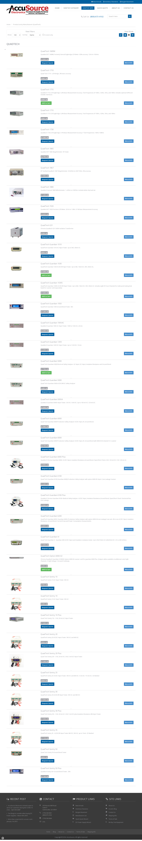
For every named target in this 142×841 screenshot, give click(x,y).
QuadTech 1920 (47, 206)
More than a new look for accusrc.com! (21, 820)
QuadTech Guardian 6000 (51, 419)
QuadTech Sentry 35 (49, 731)
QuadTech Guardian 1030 (51, 264)
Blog (53, 833)
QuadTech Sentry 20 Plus (51, 654)
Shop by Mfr (88, 8)
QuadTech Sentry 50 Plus (51, 769)
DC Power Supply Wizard (84, 823)
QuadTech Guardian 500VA (52, 400)
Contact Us (129, 8)
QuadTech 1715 (47, 89)
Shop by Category (71, 8)
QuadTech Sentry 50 (49, 750)
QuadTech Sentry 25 (49, 674)
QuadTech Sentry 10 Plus (51, 616)
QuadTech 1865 (47, 149)
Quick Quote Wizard (82, 820)
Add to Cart (46, 103)
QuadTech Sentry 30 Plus (51, 712)
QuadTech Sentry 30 (49, 693)
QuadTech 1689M (48, 51)
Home (57, 8)
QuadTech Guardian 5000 (51, 361)
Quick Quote (102, 8)
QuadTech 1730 (47, 129)
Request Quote (47, 63)
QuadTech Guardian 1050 (51, 304)
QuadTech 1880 (47, 187)
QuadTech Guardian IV (50, 537)
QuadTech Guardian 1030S (52, 283)
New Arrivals (96, 2)
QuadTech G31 (47, 225)
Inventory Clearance (110, 2)
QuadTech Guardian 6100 (51, 476)
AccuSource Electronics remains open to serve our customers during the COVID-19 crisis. (21, 809)
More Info (128, 62)
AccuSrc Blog (113, 810)
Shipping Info (113, 817)
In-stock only (48, 35)
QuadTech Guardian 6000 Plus (53, 457)
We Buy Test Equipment (116, 823)
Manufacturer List (81, 817)
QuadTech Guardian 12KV (51, 342)
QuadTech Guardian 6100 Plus (53, 495)
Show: (10, 35)
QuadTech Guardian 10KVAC (52, 323)
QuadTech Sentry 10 (49, 578)
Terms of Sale (113, 820)
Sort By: (25, 35)
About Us (116, 8)
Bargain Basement (126, 2)
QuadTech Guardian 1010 (51, 244)
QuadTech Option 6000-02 (51, 557)
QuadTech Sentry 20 (49, 635)
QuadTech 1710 (47, 70)
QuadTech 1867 (47, 168)
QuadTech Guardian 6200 (51, 516)
